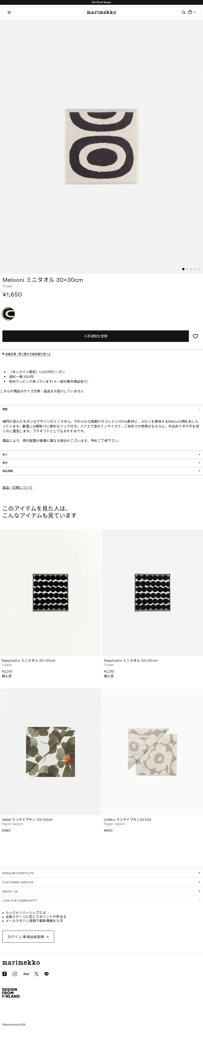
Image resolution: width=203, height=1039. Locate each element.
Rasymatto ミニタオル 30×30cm (29, 661)
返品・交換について (17, 488)
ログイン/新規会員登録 (26, 937)
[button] (183, 269)
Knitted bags (101, 2)
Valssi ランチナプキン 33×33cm (27, 820)
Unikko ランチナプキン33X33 (127, 820)
